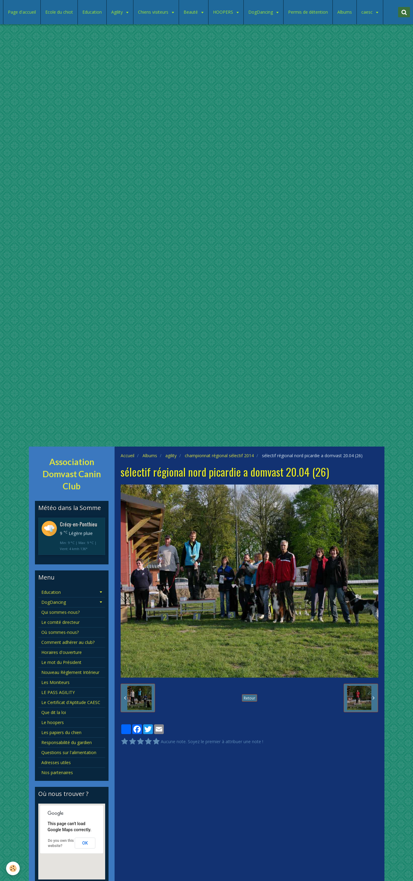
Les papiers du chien (61, 732)
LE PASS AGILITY (58, 692)
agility (171, 455)
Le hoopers (52, 722)
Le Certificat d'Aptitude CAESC (70, 702)
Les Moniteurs (55, 682)
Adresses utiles (56, 762)
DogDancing (261, 12)
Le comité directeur (60, 622)
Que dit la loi (53, 712)
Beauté (191, 12)
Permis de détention (308, 12)
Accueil (127, 455)
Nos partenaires (57, 772)
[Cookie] (13, 868)
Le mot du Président (61, 662)
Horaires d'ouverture (61, 652)
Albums (344, 12)
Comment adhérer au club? (68, 642)
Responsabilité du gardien (66, 742)
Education (92, 12)
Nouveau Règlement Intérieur (70, 672)
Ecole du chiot (59, 12)
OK (85, 843)
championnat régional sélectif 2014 (219, 455)
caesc (367, 12)
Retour (249, 698)
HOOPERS (223, 12)
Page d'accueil (22, 12)
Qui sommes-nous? (60, 612)
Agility (117, 12)
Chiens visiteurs (154, 12)
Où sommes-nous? (60, 632)
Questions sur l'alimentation (68, 752)
